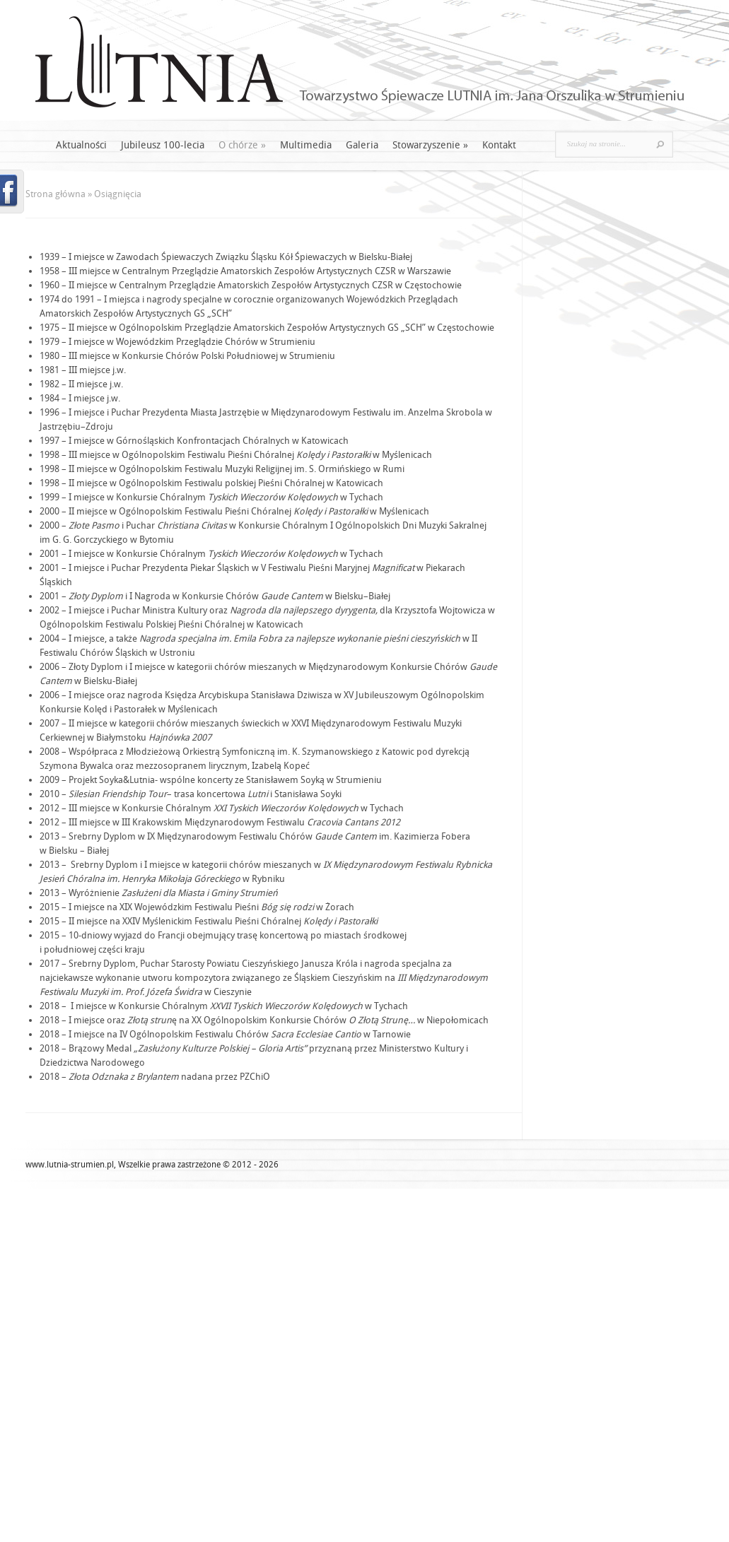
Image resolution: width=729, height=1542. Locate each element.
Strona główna (55, 194)
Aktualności (81, 145)
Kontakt (499, 145)
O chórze (242, 145)
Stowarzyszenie (430, 145)
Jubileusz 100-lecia (162, 145)
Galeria (362, 145)
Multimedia (306, 145)
